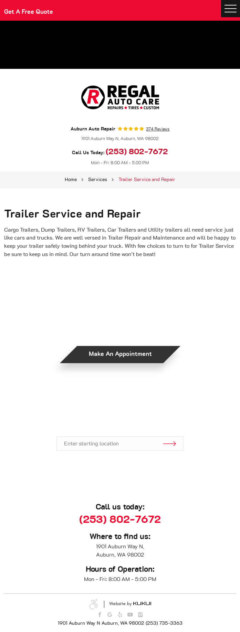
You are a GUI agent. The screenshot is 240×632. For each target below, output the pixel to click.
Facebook (99, 615)
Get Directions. (120, 415)
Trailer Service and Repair (146, 179)
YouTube (130, 615)
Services (97, 179)
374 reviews (157, 129)
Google (110, 615)
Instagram (140, 615)
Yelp (120, 615)
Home (71, 179)
